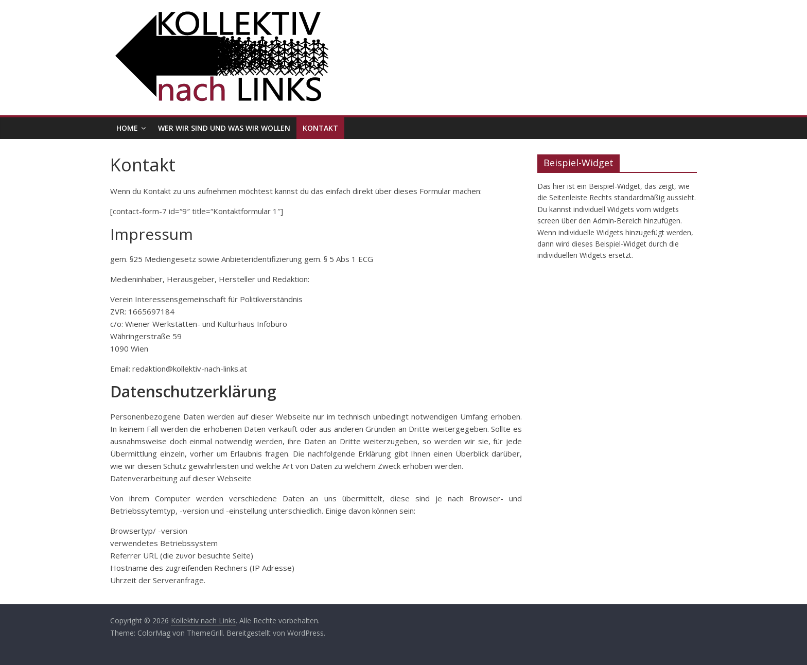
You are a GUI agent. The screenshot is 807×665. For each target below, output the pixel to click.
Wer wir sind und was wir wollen (224, 128)
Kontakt (320, 128)
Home (127, 128)
